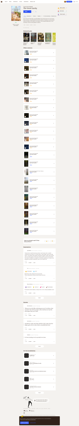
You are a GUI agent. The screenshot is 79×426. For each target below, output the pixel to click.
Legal (42, 408)
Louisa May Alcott (48, 42)
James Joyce (33, 42)
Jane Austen (40, 42)
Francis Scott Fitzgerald (28, 6)
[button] (33, 11)
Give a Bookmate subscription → (42, 401)
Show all (39, 346)
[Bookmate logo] (1, 1)
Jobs (40, 408)
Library (30, 408)
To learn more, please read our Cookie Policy (28, 419)
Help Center (45, 408)
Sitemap (49, 408)
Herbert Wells (25, 42)
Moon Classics (41, 171)
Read (26, 11)
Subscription (33, 408)
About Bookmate (25, 408)
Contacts (37, 408)
